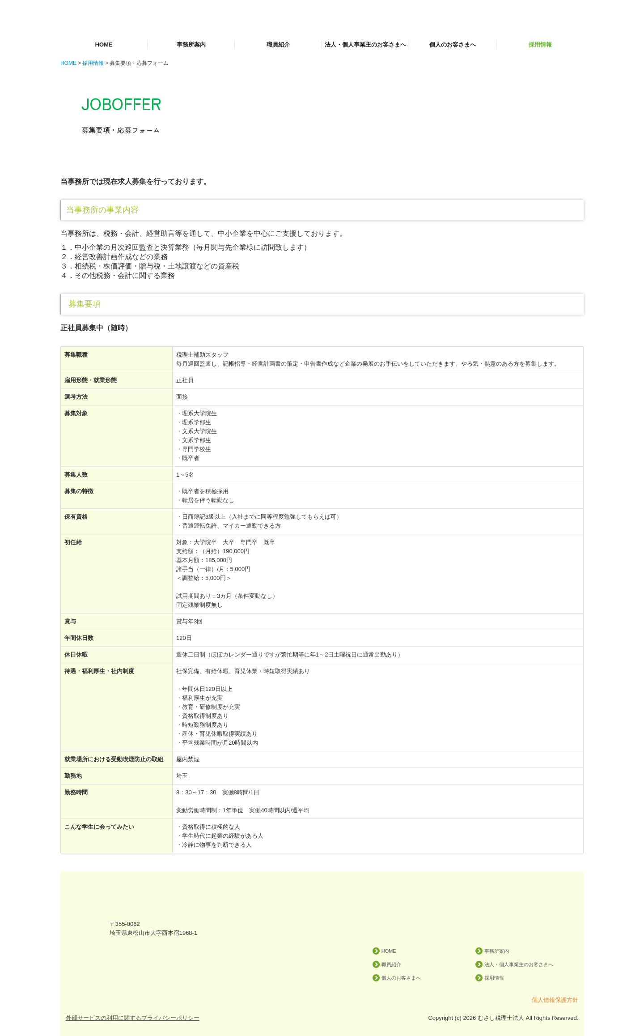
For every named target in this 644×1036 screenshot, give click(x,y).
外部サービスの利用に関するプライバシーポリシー (132, 1018)
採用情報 (540, 44)
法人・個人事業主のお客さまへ (365, 44)
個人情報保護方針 (555, 1000)
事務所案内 (191, 44)
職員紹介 (278, 44)
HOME (104, 44)
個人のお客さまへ (452, 44)
